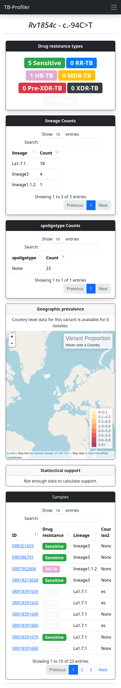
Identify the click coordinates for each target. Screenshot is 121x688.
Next (103, 670)
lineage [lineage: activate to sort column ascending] (19, 153)
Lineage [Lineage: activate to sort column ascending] (81, 535)
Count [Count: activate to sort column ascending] (46, 153)
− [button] (12, 343)
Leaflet (11, 453)
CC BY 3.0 (61, 453)
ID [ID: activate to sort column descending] (14, 535)
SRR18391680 (25, 648)
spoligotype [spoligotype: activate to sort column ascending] (24, 258)
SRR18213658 (25, 580)
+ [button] (12, 337)
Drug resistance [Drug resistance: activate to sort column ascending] (53, 532)
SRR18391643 (25, 603)
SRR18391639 (25, 591)
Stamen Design (43, 453)
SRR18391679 (25, 637)
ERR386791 (23, 557)
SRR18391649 (25, 614)
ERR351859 (23, 546)
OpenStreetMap (98, 453)
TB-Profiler (17, 7)
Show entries (60, 134)
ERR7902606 (24, 569)
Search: (60, 142)
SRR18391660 (25, 625)
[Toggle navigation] (114, 7)
